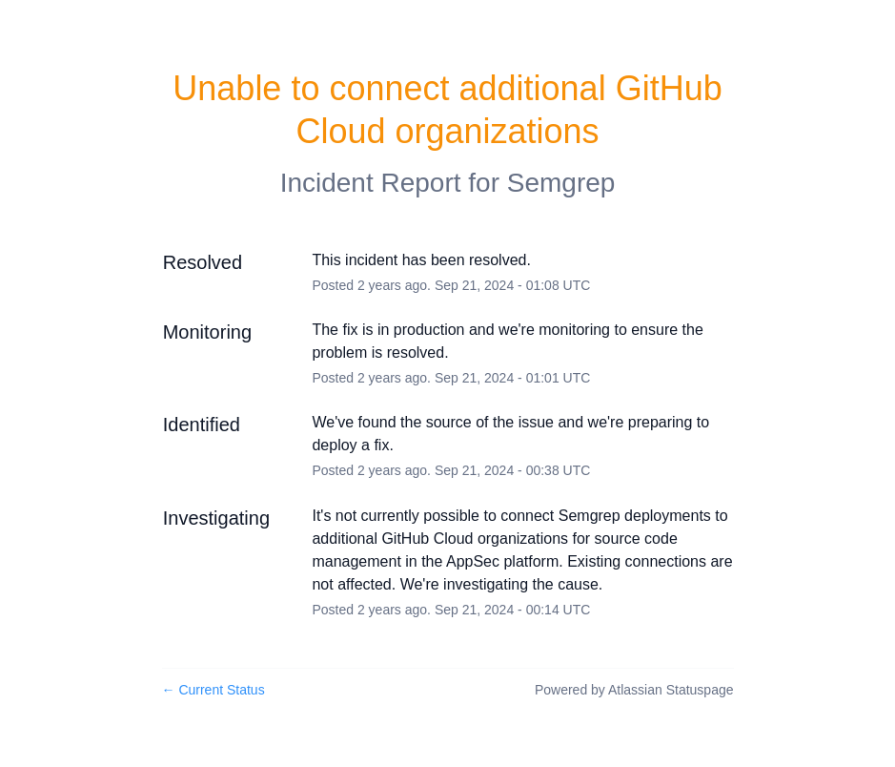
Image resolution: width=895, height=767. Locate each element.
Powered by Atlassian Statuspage (634, 689)
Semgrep (561, 182)
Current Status (213, 689)
